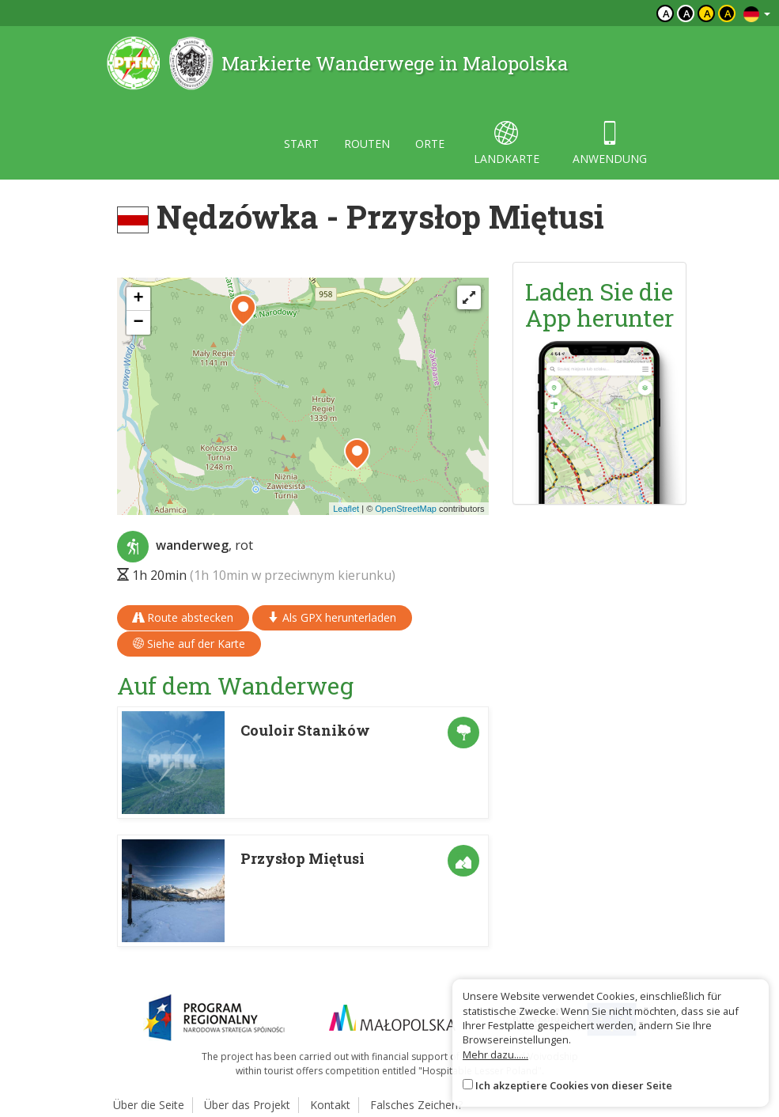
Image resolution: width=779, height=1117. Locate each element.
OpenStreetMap (406, 508)
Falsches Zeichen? (416, 1104)
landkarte (506, 143)
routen (367, 143)
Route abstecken (183, 617)
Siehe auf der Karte (189, 643)
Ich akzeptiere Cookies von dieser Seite (573, 1085)
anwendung (610, 143)
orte (429, 143)
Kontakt (330, 1104)
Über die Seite (148, 1104)
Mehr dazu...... (495, 1054)
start (301, 143)
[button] (357, 454)
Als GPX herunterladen (332, 617)
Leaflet (346, 508)
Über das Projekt (247, 1104)
